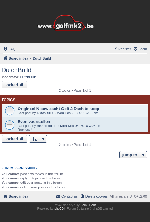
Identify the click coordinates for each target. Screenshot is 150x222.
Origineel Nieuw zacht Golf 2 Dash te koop (58, 108)
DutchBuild (16, 70)
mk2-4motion (46, 126)
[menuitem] (9, 49)
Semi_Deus (89, 205)
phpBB (59, 208)
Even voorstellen (34, 121)
